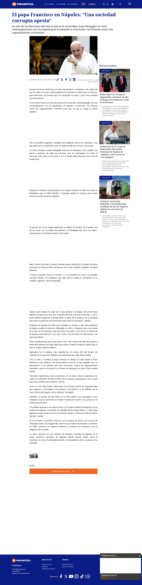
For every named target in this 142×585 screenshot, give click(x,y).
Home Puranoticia (67, 523)
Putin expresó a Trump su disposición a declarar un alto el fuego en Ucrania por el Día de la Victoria (114, 99)
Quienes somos (47, 523)
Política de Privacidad (48, 527)
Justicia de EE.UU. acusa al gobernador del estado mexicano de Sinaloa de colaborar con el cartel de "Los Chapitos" (112, 152)
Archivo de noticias (68, 525)
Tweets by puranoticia (110, 518)
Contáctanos (16, 530)
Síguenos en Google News (20, 532)
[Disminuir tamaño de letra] (107, 4)
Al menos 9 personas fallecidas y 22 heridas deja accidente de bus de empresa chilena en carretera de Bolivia (114, 207)
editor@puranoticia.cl (18, 527)
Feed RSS (45, 525)
